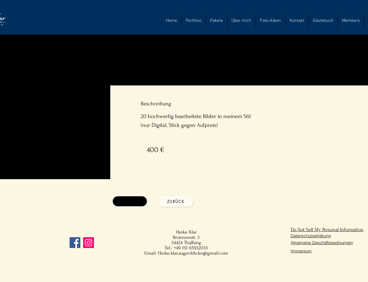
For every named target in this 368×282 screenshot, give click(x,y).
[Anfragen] (129, 201)
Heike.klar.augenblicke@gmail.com (193, 253)
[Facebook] (75, 242)
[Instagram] (88, 242)
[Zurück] (175, 201)
